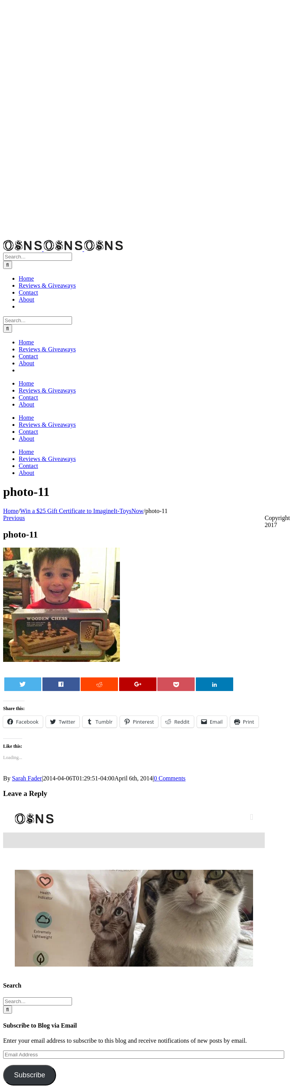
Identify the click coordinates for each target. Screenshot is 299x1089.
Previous (14, 518)
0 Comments (169, 778)
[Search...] (37, 257)
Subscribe (29, 1075)
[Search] (7, 265)
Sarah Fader (27, 778)
